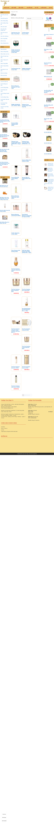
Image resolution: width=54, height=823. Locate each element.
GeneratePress (34, 453)
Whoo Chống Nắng (4, 51)
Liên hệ (50, 7)
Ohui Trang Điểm (4, 38)
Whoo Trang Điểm (4, 63)
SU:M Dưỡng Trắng (4, 97)
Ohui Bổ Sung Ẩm (4, 18)
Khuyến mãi (29, 7)
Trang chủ (13, 11)
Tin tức (36, 7)
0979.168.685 (4, 819)
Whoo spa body (4, 75)
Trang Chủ (6, 7)
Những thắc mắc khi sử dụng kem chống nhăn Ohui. (51, 164)
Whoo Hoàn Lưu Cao (5, 53)
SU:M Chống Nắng (4, 87)
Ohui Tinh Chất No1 (4, 36)
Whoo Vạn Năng (4, 73)
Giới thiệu (13, 7)
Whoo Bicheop (3, 49)
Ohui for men (3, 40)
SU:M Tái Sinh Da (4, 81)
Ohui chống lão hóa (4, 43)
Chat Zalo (4, 813)
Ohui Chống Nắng (4, 20)
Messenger (4, 816)
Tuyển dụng (43, 7)
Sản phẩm (22, 7)
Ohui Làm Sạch (4, 26)
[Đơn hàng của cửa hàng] (34, 18)
